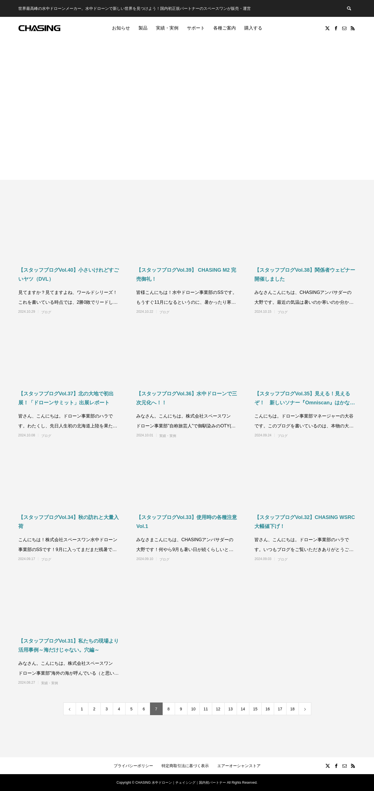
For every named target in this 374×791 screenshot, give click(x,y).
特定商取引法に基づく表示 (185, 765)
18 (292, 709)
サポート (196, 28)
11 (205, 709)
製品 (142, 28)
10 (193, 709)
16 (267, 709)
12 (218, 709)
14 (243, 709)
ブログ (46, 312)
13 (230, 709)
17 (280, 709)
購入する (253, 28)
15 (255, 709)
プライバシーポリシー (133, 765)
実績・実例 (167, 28)
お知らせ (121, 28)
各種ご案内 (224, 28)
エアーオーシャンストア (239, 765)
